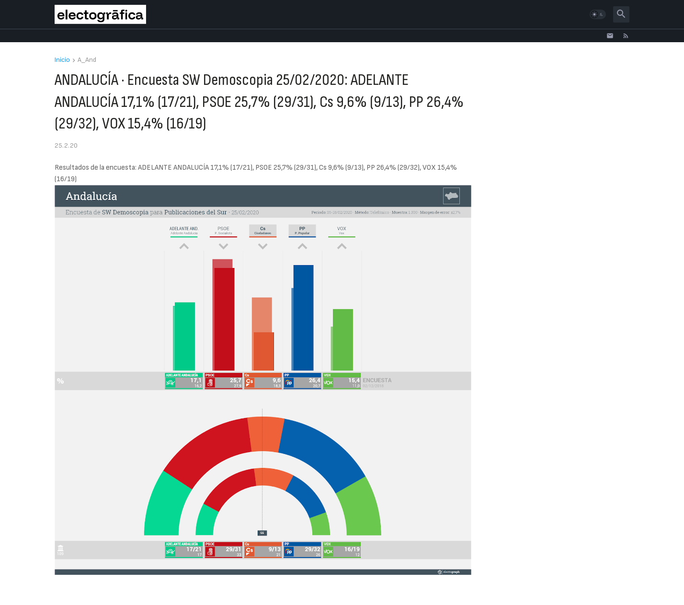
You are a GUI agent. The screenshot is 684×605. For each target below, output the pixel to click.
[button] (598, 14)
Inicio (62, 60)
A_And (87, 60)
